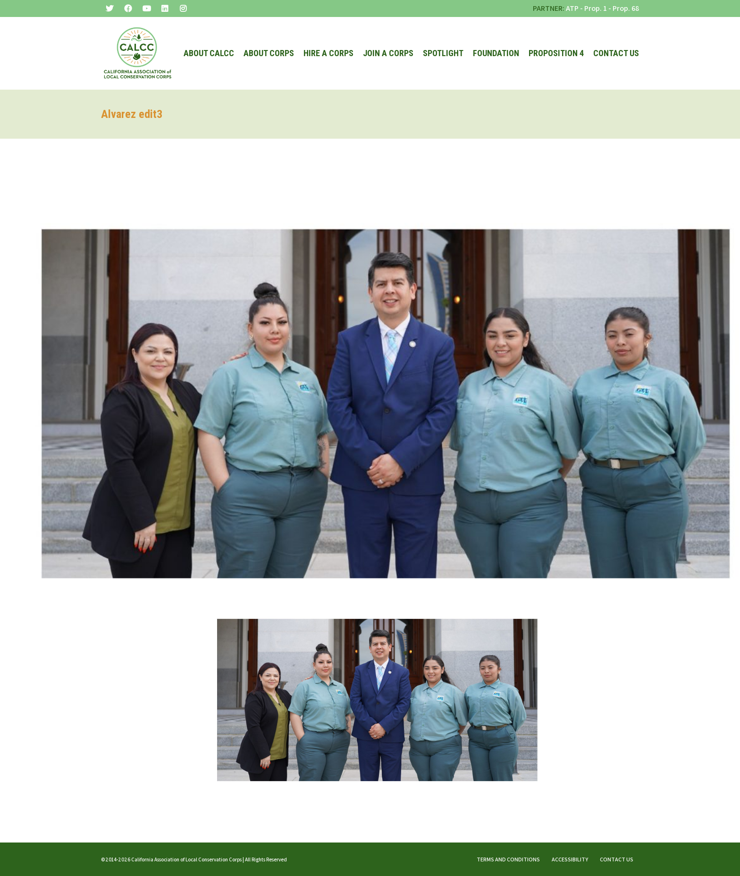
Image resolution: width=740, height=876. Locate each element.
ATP (572, 8)
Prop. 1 (595, 8)
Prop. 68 (626, 8)
